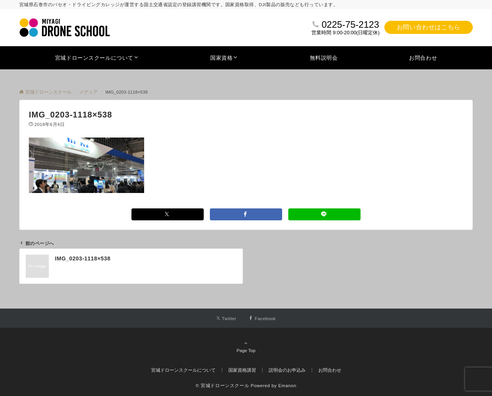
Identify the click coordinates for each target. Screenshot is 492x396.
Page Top (246, 346)
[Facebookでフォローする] (262, 318)
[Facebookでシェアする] (246, 214)
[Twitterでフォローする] (226, 318)
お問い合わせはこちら (428, 27)
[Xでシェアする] (167, 214)
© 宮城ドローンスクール (222, 385)
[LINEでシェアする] (324, 214)
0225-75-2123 (350, 24)
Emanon (287, 385)
